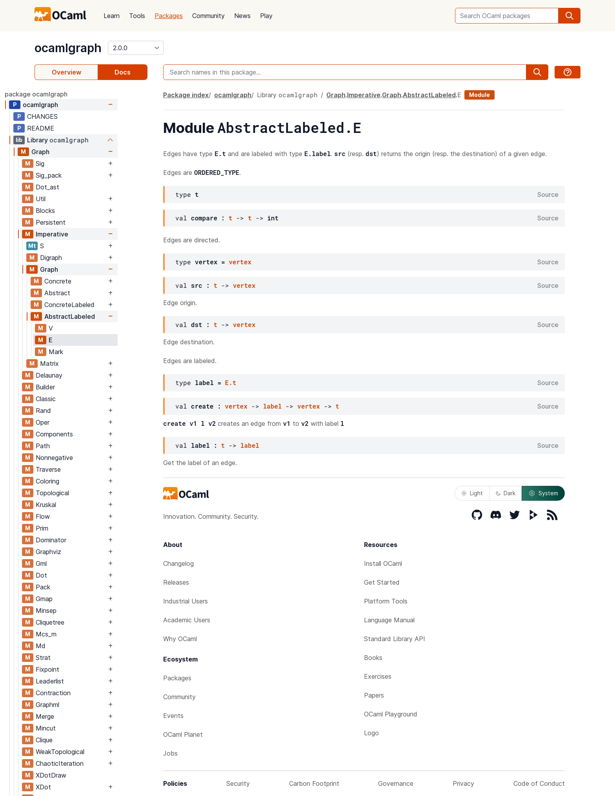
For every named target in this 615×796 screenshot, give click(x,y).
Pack (73, 587)
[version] (136, 48)
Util (70, 199)
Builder (75, 387)
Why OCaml (180, 639)
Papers (374, 695)
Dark (505, 493)
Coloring (77, 481)
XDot (73, 787)
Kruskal (76, 505)
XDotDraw (81, 775)
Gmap (74, 599)
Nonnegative (84, 458)
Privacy (463, 783)
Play (266, 16)
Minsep (76, 610)
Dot (71, 575)
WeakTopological (90, 752)
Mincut (76, 728)
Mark (85, 352)
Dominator (81, 540)
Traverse (78, 469)
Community (208, 16)
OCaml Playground (390, 714)
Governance (395, 783)
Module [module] (479, 94)
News (242, 16)
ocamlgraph (68, 48)
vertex (240, 262)
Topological (82, 493)
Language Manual (389, 620)
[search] (569, 16)
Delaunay (79, 375)
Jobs (170, 753)
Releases (176, 582)
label (272, 406)
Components (84, 434)
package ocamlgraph (66, 94)
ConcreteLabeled (99, 305)
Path (73, 446)
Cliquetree (80, 622)
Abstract (87, 293)
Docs (123, 72)
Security (238, 783)
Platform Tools (386, 601)
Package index (186, 95)
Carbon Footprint (314, 783)
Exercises (377, 676)
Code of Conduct (539, 783)
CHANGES (72, 116)
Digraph (81, 258)
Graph (70, 152)
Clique (74, 740)
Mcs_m (76, 634)
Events (173, 716)
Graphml (77, 705)
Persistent (80, 222)
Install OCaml (383, 563)
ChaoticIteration (89, 763)
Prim (72, 528)
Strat (73, 658)
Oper (72, 422)
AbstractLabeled (99, 316)
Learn (112, 16)
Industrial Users (185, 601)
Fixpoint (77, 669)
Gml (71, 563)
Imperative (82, 234)
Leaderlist (80, 681)
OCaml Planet (183, 734)
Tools (137, 16)
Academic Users (186, 620)
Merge (75, 716)
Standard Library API (394, 639)
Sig (70, 163)
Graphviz (78, 552)
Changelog (178, 563)
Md (70, 646)
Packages (169, 16)
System (543, 493)
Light (472, 493)
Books (373, 658)
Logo (371, 733)
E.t (231, 382)
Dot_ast (77, 187)
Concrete (87, 281)
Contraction (83, 693)
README (70, 128)
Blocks (75, 210)
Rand (73, 410)
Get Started (382, 582)
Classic (76, 399)
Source (548, 194)
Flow (73, 516)
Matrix (79, 363)
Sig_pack (78, 175)
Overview (66, 72)
